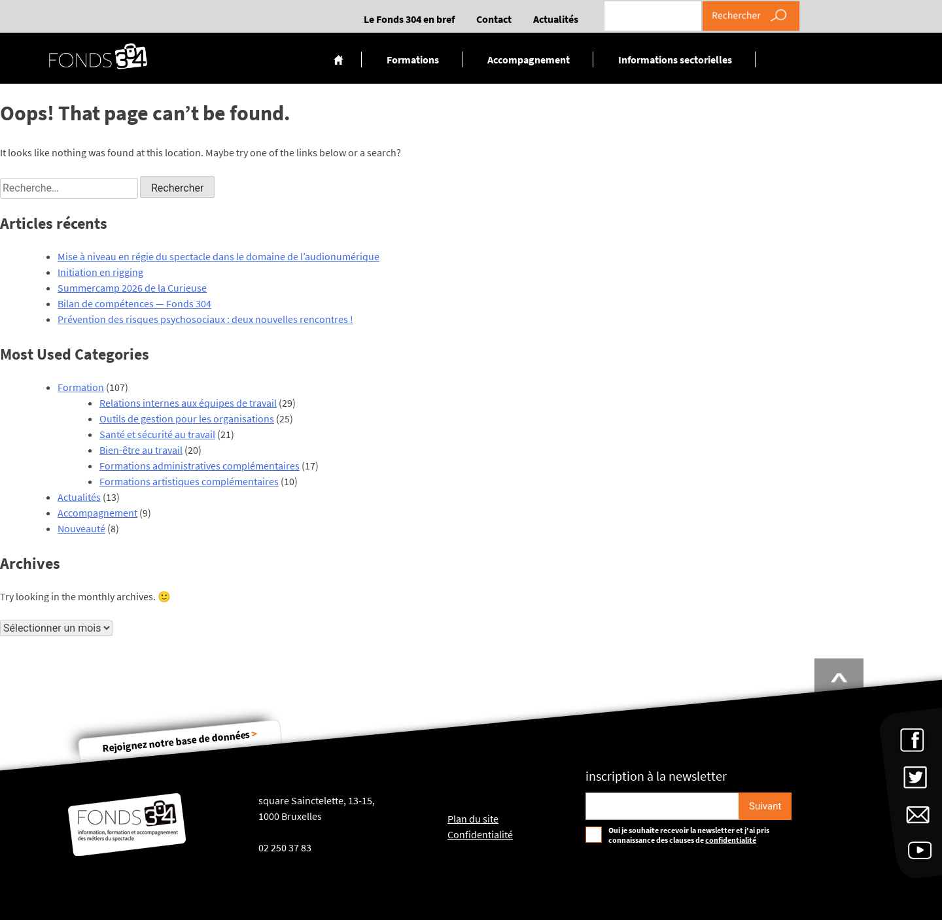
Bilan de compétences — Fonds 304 (134, 303)
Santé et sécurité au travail (157, 434)
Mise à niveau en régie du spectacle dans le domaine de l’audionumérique (218, 256)
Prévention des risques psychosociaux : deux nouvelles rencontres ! (205, 319)
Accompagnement (528, 59)
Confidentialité (480, 834)
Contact (494, 19)
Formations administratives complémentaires (199, 465)
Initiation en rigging (100, 272)
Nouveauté (81, 528)
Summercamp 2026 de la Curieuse (132, 287)
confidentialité (730, 840)
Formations (413, 59)
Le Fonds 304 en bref (409, 19)
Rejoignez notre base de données (180, 740)
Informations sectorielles (675, 59)
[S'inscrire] (765, 806)
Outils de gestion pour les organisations (186, 418)
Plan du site (472, 818)
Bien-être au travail (141, 449)
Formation (81, 387)
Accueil (338, 59)
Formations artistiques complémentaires (189, 481)
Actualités (555, 19)
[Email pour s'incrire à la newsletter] (662, 806)
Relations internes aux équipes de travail (188, 402)
